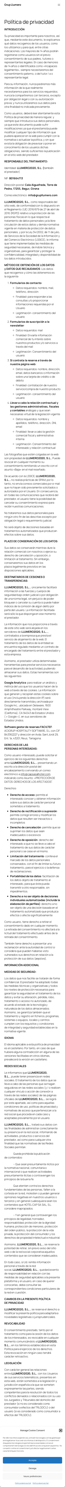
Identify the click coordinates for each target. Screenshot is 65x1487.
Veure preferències (32, 1476)
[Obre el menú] (59, 5)
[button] (60, 1430)
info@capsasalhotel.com (35, 774)
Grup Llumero (12, 5)
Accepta (32, 1460)
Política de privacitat (23, 1483)
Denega (32, 1468)
